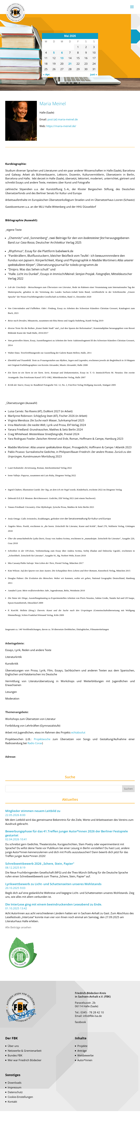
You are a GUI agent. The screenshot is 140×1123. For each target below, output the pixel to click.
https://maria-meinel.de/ (61, 126)
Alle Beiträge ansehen (18, 927)
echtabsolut (78, 732)
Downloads (14, 1082)
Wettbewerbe (85, 1055)
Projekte (82, 1046)
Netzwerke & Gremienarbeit (24, 1050)
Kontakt (12, 1101)
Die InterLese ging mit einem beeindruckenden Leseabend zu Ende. (53, 904)
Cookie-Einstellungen (20, 1097)
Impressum (14, 1087)
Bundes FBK (15, 1055)
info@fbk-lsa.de (92, 1016)
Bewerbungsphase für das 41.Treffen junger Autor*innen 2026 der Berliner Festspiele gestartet (66, 833)
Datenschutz (15, 1092)
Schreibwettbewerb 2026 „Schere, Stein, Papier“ (39, 864)
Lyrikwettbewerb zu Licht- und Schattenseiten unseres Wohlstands (53, 884)
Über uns (13, 1046)
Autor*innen (84, 1060)
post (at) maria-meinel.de (63, 119)
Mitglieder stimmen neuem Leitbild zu (32, 811)
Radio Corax (35, 743)
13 (62, 58)
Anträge (82, 1050)
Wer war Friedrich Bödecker (24, 1060)
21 (70, 63)
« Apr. (46, 74)
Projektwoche (42, 739)
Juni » (93, 74)
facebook (80, 1022)
